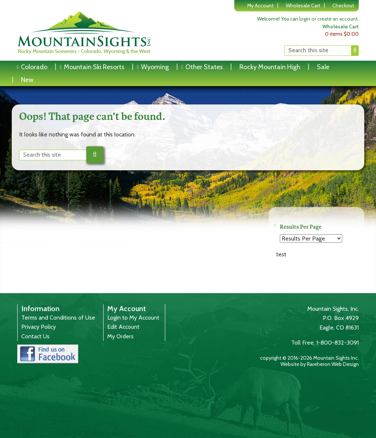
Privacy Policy (38, 326)
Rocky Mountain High (269, 67)
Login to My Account (133, 317)
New (27, 80)
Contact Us (35, 336)
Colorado (34, 67)
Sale (323, 67)
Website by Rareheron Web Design (320, 364)
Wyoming (155, 67)
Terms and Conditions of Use (58, 317)
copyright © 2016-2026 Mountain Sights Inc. (309, 358)
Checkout (343, 5)
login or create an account (328, 18)
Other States (204, 67)
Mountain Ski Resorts (94, 67)
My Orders (120, 336)
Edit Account (123, 326)
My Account (260, 5)
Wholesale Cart (303, 5)
